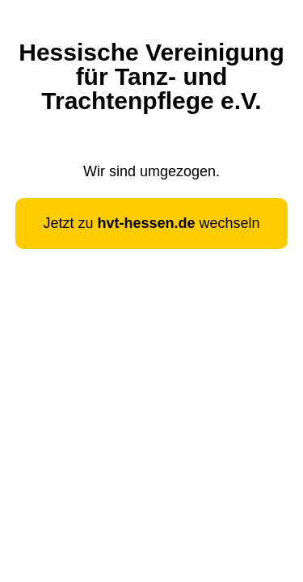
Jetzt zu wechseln (151, 223)
